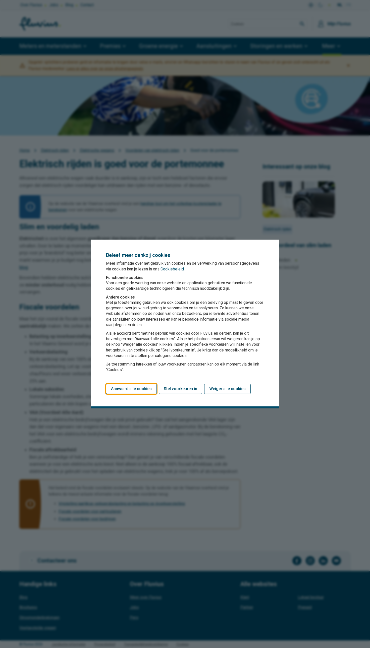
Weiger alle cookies (227, 388)
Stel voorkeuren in (180, 388)
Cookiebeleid (172, 269)
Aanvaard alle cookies (131, 388)
